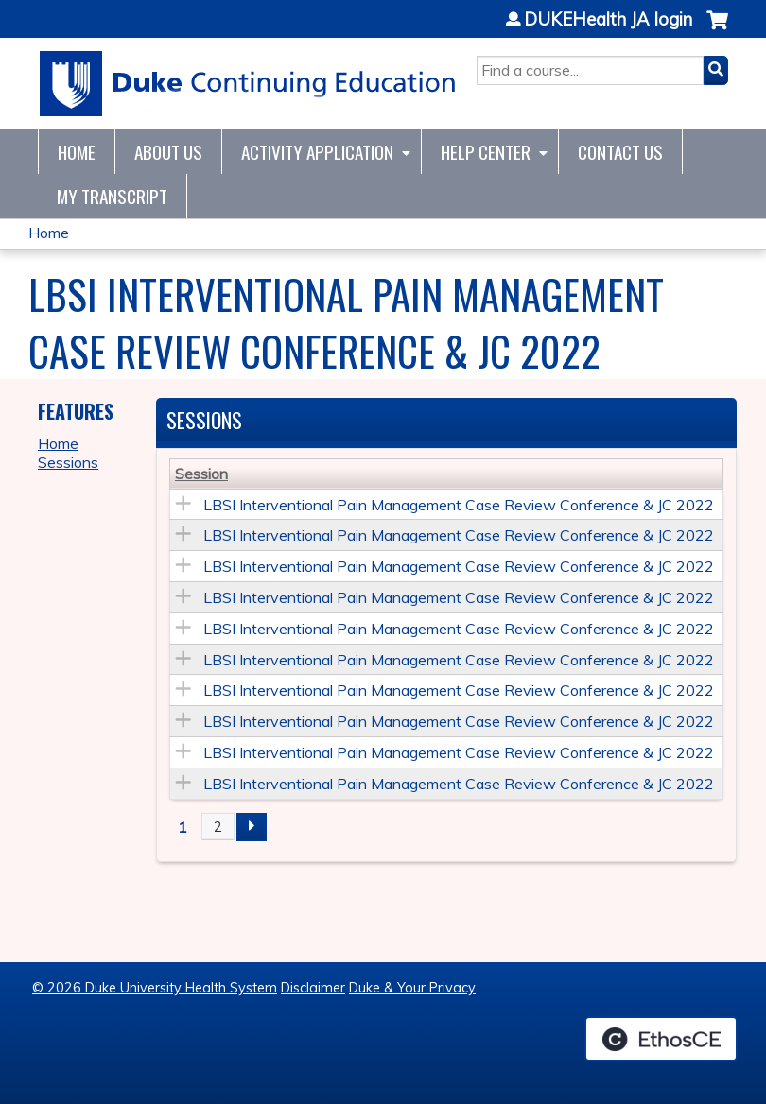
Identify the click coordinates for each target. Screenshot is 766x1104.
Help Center (486, 151)
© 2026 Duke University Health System (154, 987)
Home (77, 151)
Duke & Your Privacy (412, 987)
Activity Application (317, 151)
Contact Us (620, 151)
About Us (168, 151)
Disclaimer (313, 987)
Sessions (68, 462)
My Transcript (112, 196)
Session (201, 473)
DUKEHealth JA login (608, 19)
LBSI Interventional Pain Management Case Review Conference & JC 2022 (458, 504)
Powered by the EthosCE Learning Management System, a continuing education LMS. (661, 1038)
